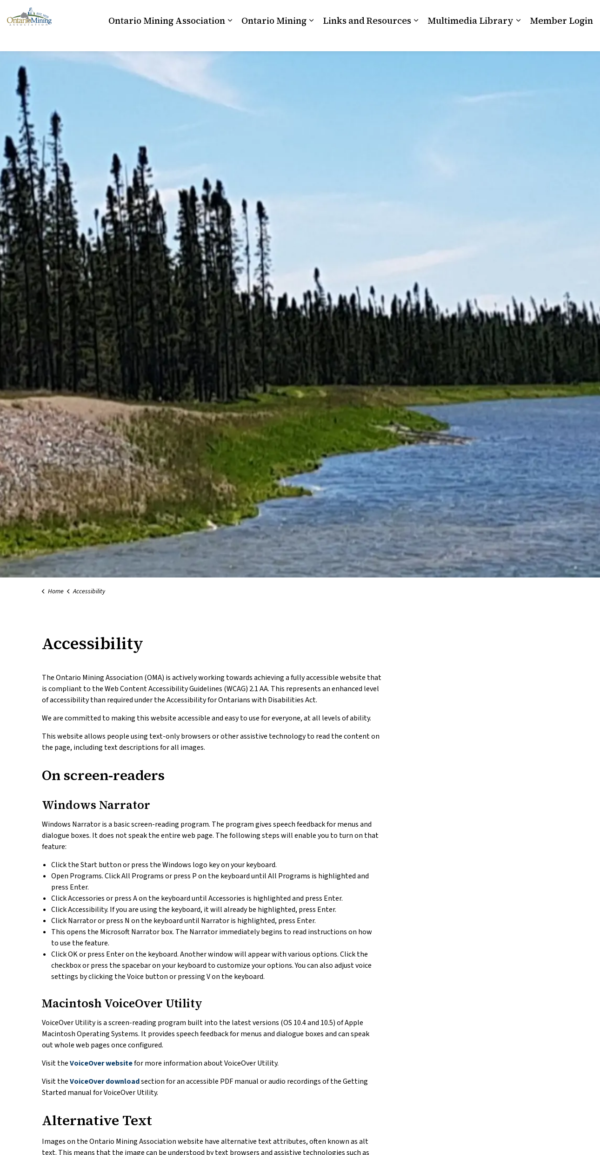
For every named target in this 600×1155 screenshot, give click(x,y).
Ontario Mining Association (166, 38)
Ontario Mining (274, 38)
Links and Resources (367, 38)
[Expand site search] (583, 13)
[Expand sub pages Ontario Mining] (311, 38)
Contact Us (527, 12)
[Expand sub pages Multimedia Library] (518, 38)
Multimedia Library (470, 38)
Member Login (561, 38)
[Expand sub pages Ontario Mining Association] (229, 38)
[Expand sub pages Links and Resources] (415, 38)
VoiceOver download (105, 1081)
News (559, 12)
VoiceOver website (102, 1063)
